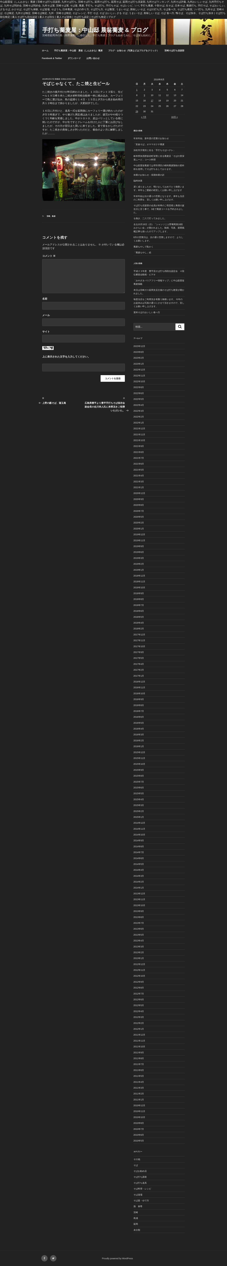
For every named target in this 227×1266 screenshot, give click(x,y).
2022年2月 (139, 416)
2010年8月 (139, 1123)
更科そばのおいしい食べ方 (147, 312)
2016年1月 (139, 746)
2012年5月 (139, 1005)
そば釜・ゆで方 (141, 1200)
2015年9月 (139, 770)
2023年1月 (139, 364)
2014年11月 (139, 829)
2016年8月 (139, 705)
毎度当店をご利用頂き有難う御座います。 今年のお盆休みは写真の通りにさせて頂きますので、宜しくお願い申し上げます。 (159, 303)
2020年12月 (139, 493)
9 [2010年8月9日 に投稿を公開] (144, 95)
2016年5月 (139, 723)
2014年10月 (139, 834)
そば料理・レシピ (142, 1188)
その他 (137, 1159)
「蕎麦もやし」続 (142, 252)
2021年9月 (139, 446)
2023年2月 (139, 358)
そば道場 (138, 1194)
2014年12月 (139, 823)
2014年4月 (139, 870)
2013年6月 (139, 929)
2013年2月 (139, 952)
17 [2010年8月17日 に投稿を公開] (152, 100)
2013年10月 (139, 905)
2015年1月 (139, 817)
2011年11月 (139, 1040)
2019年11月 (139, 540)
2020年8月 (139, 505)
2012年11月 (139, 970)
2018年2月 (139, 628)
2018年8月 (139, 599)
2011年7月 (139, 1064)
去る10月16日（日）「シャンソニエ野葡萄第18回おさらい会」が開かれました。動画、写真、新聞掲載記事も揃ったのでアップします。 (159, 228)
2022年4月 (139, 405)
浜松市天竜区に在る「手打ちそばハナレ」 (154, 150)
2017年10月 (139, 646)
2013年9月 (139, 911)
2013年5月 (139, 935)
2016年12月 (139, 681)
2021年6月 (139, 464)
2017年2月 (139, 670)
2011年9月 (139, 1052)
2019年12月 (139, 534)
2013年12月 (139, 893)
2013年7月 (139, 923)
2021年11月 (139, 434)
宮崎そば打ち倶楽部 (174, 50)
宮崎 (48, 216)
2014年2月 (139, 881)
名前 (44, 298)
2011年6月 (139, 1070)
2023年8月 (139, 352)
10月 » (174, 117)
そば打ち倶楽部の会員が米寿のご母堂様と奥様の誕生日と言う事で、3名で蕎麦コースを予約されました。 (159, 209)
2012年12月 (139, 964)
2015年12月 (139, 752)
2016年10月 (139, 693)
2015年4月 (139, 799)
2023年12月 (139, 346)
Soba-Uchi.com (68, 79)
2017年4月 (139, 664)
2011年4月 (139, 1082)
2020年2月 (139, 522)
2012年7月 (139, 993)
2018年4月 (139, 623)
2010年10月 (139, 1117)
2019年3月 (139, 558)
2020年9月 (139, 499)
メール (46, 315)
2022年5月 (139, 399)
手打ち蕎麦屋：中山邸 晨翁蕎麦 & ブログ (95, 30)
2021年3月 (139, 481)
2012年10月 (139, 976)
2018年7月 (139, 605)
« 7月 (143, 117)
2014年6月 (139, 858)
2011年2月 (139, 1093)
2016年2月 (139, 740)
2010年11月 (139, 1111)
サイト (46, 331)
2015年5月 (139, 793)
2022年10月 (139, 381)
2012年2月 (139, 1023)
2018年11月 (139, 581)
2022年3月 (139, 411)
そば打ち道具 (140, 1183)
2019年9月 (139, 546)
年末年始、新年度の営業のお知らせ (151, 138)
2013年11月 (139, 899)
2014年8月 (139, 846)
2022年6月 (139, 393)
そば (136, 1165)
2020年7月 (139, 511)
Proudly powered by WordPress (117, 1258)
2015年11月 (139, 758)
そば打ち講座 (140, 1177)
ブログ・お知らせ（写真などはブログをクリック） (133, 50)
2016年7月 (139, 711)
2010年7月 (139, 1129)
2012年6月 (139, 999)
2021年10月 (139, 440)
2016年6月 (139, 717)
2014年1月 (139, 887)
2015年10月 (139, 764)
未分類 (137, 1230)
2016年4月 (139, 728)
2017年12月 (139, 634)
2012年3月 (139, 1017)
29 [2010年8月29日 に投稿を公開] (137, 111)
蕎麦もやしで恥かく (143, 246)
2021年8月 (139, 452)
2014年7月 (139, 852)
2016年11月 (139, 687)
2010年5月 (139, 1140)
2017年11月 (139, 640)
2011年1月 (139, 1099)
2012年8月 (139, 987)
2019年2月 (139, 564)
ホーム (45, 50)
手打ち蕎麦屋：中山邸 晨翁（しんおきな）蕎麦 (78, 50)
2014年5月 (139, 864)
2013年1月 (139, 958)
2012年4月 (139, 1011)
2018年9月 (139, 593)
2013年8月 (139, 917)
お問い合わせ (93, 58)
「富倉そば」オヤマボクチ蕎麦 (149, 144)
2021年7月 (139, 458)
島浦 (53, 216)
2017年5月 (139, 658)
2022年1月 (139, 422)
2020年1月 (139, 528)
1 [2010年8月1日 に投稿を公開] (136, 89)
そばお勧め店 (140, 1171)
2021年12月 (139, 428)
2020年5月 (139, 517)
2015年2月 (139, 811)
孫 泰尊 (138, 1206)
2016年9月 (139, 699)
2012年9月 (139, 982)
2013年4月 (139, 940)
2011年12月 (139, 1034)
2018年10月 (139, 587)
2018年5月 (139, 617)
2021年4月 (139, 475)
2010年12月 (139, 1105)
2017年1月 (139, 676)
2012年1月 (139, 1029)
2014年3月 (139, 876)
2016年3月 (139, 734)
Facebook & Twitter (52, 58)
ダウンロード (74, 58)
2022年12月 (139, 369)
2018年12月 (139, 575)
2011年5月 (139, 1076)
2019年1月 (139, 570)
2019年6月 (139, 552)
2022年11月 (139, 375)
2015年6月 (139, 787)
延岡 (136, 1224)
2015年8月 (139, 776)
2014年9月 (139, 840)
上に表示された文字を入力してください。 (66, 356)
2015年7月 (139, 782)
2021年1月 (139, 487)
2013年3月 (139, 946)
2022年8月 (139, 387)
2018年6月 (139, 611)
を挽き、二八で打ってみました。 (150, 218)
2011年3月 (139, 1088)
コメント (48, 256)
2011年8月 (139, 1058)
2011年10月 (139, 1046)
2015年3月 (139, 805)
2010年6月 (139, 1135)
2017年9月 (139, 652)
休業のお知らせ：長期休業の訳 (149, 175)
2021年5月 (139, 469)
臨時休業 (138, 180)
